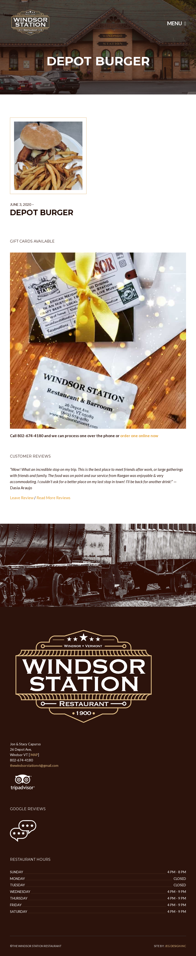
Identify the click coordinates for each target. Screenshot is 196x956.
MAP (34, 755)
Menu (176, 23)
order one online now (139, 435)
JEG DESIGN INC (175, 946)
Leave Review (21, 497)
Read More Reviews (53, 497)
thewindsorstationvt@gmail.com (34, 765)
